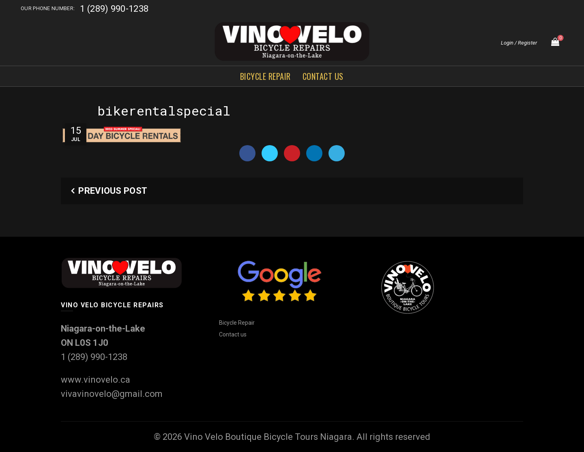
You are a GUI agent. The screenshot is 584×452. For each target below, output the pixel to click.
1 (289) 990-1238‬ (114, 9)
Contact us (323, 76)
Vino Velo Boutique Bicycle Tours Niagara (268, 437)
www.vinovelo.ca (95, 380)
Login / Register (519, 43)
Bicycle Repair (265, 76)
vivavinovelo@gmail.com (112, 394)
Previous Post (112, 191)
